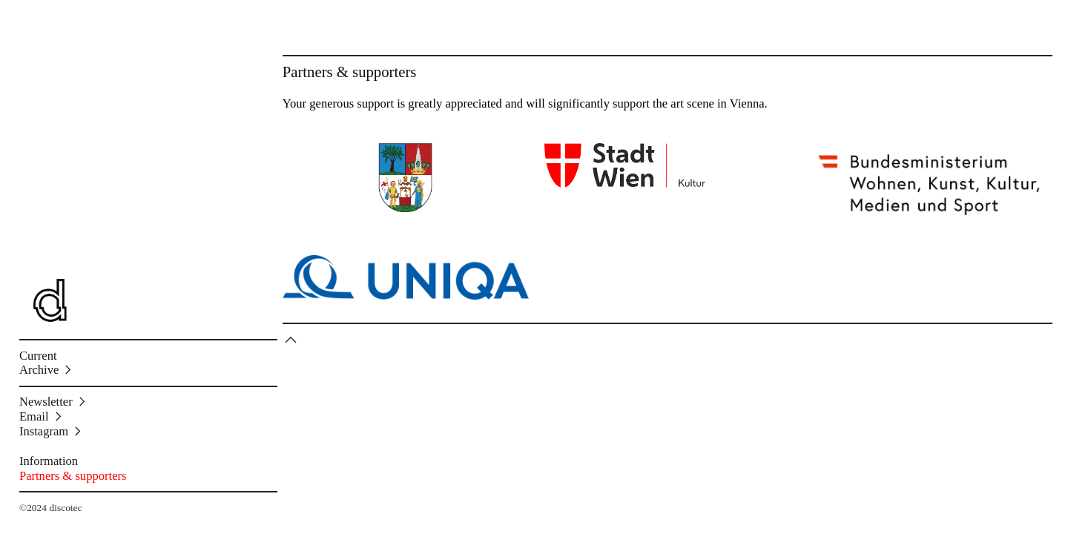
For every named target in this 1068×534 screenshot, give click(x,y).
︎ (291, 340)
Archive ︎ (47, 370)
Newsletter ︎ (53, 402)
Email (34, 416)
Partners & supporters (73, 476)
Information (48, 461)
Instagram (43, 431)
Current (38, 356)
